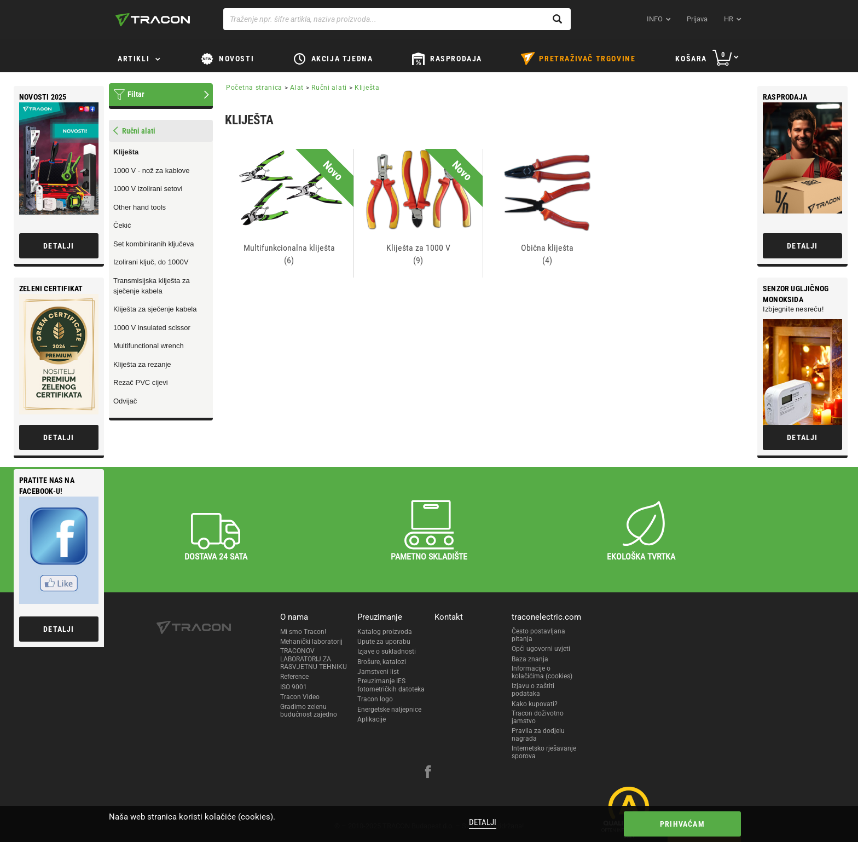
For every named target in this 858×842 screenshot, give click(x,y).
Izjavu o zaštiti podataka (533, 689)
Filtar (135, 94)
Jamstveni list (378, 672)
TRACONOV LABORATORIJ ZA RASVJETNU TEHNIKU (313, 659)
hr (728, 19)
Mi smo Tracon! (303, 632)
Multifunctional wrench (148, 346)
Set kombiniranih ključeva (153, 244)
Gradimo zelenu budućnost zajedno (308, 710)
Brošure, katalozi (381, 662)
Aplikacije (371, 719)
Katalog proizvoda (384, 632)
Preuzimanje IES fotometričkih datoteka (391, 685)
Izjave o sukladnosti (386, 651)
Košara (691, 58)
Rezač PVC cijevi (140, 382)
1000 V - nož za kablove (151, 170)
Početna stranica (254, 87)
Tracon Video (300, 697)
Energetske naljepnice (389, 709)
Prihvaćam (682, 824)
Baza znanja (530, 659)
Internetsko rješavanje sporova (544, 752)
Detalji (482, 822)
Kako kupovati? (535, 704)
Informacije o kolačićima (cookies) (542, 672)
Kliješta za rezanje (142, 364)
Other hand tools (139, 207)
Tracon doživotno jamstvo (538, 717)
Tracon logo (375, 699)
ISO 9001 (293, 687)
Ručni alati (329, 87)
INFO (655, 19)
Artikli (133, 58)
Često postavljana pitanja (538, 635)
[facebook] (427, 773)
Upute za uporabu (383, 641)
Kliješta (125, 152)
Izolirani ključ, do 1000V (150, 262)
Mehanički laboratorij (311, 641)
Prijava (697, 19)
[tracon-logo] (152, 19)
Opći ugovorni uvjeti (541, 649)
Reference (294, 676)
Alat (297, 87)
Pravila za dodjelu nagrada (538, 734)
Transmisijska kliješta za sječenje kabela (151, 285)
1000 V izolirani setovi (147, 188)
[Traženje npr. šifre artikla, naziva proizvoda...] (397, 19)
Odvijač (125, 401)
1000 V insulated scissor (151, 328)
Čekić (122, 225)
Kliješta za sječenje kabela (154, 309)
